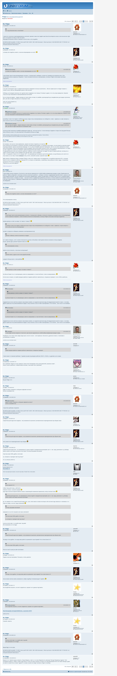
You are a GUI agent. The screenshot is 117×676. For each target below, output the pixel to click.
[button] (72, 21)
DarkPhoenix (9, 111)
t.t (7, 331)
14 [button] (90, 21)
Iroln (8, 288)
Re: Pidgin (6, 24)
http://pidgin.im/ (6, 468)
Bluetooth (9, 69)
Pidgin (12, 17)
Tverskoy (9, 605)
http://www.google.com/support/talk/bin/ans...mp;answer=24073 (17, 610)
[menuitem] (4, 11)
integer (8, 400)
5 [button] (81, 21)
